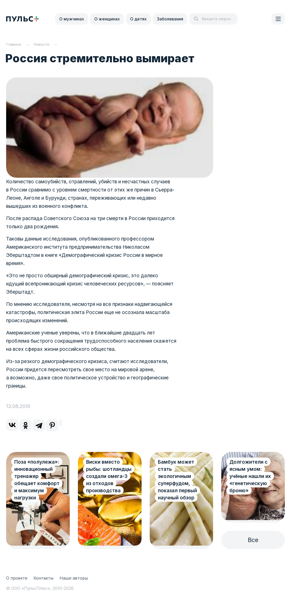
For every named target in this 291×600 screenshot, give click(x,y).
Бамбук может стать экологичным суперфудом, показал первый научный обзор (177, 480)
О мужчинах (71, 18)
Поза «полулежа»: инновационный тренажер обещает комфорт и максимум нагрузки (37, 480)
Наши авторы (74, 578)
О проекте (16, 578)
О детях (138, 18)
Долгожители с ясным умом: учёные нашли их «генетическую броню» (250, 476)
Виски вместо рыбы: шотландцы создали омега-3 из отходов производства (109, 476)
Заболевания (170, 18)
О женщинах (107, 18)
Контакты (43, 578)
